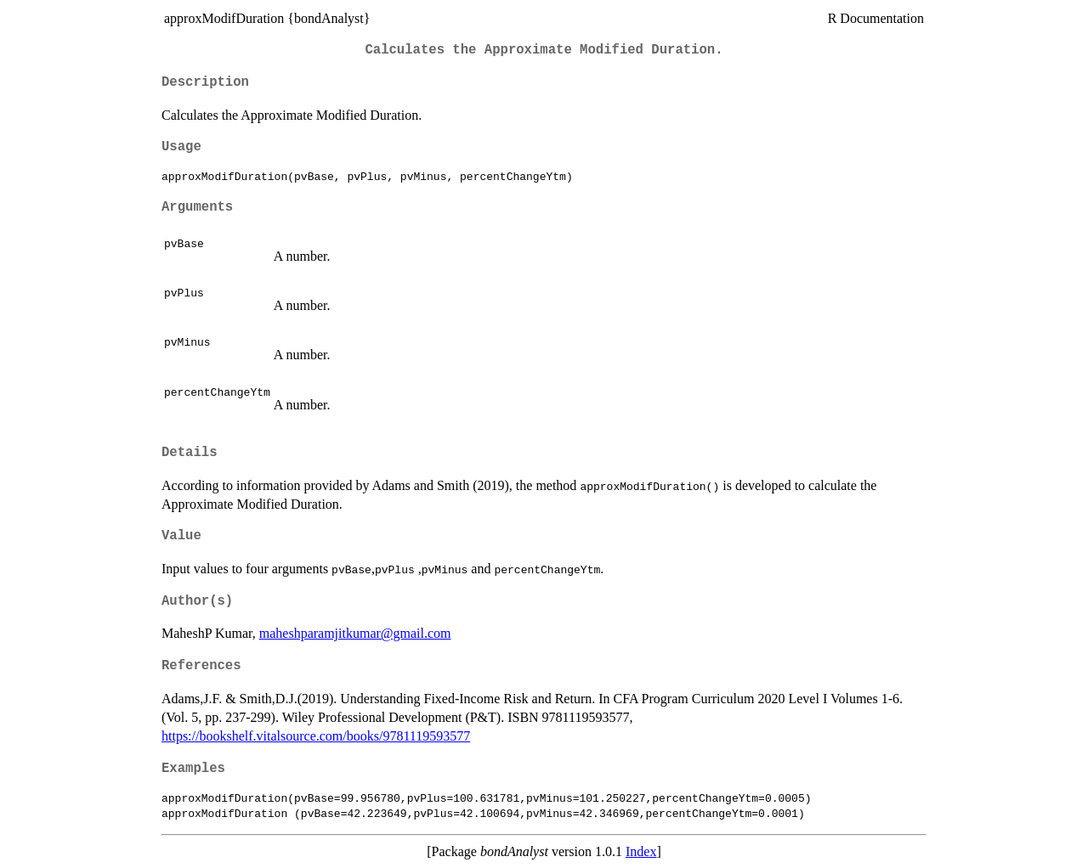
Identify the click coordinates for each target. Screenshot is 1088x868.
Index (641, 851)
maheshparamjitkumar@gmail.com (355, 633)
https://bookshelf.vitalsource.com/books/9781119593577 (316, 736)
